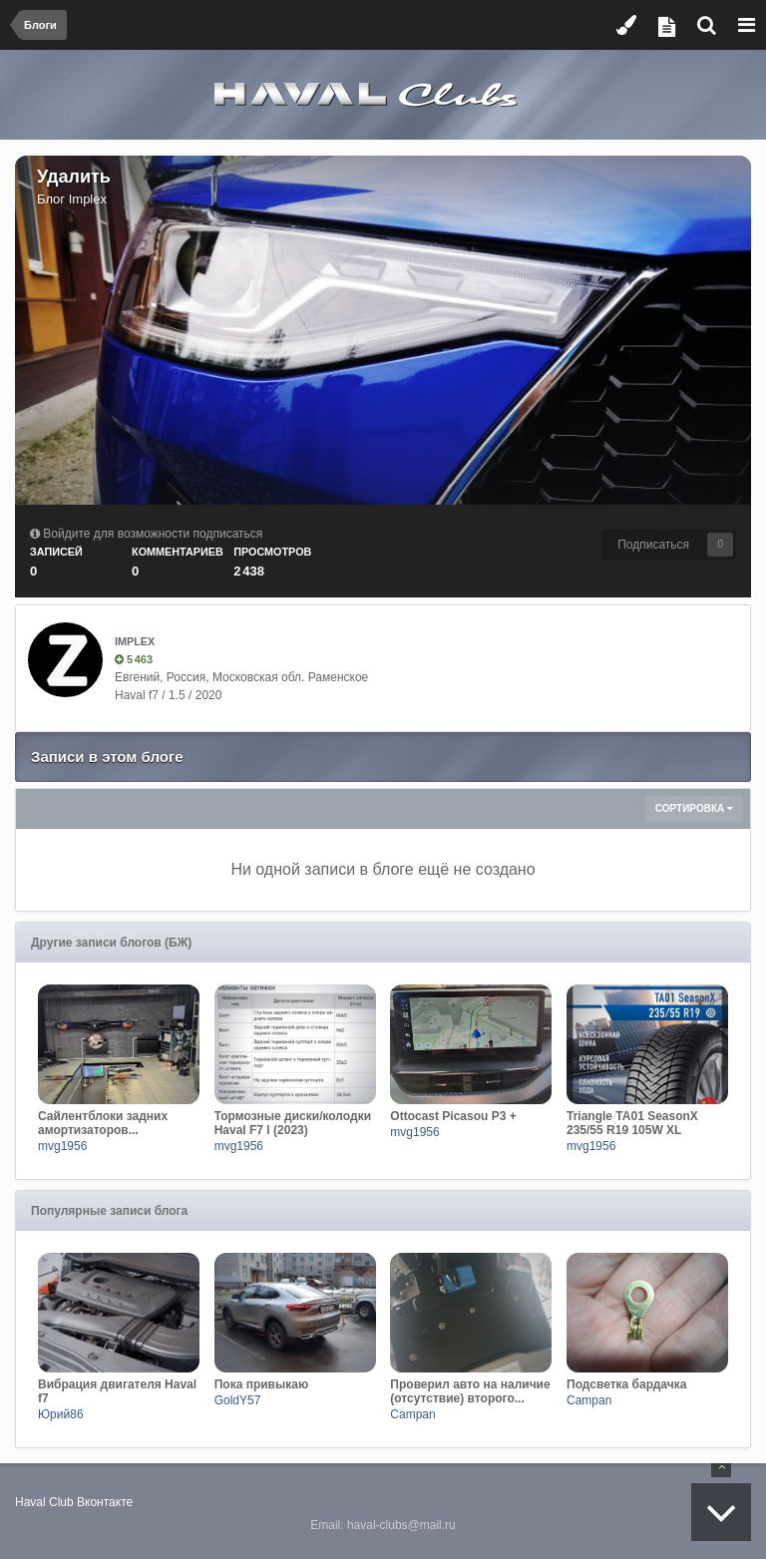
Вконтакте (105, 1502)
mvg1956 (62, 1146)
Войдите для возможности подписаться (152, 534)
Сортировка (694, 808)
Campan (412, 1414)
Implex (88, 199)
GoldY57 (237, 1400)
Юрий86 (61, 1414)
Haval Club (44, 1502)
